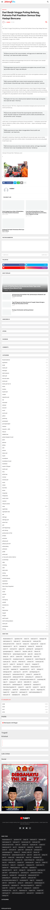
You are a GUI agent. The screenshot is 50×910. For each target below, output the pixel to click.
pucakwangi (25, 559)
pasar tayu (25, 522)
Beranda (4, 9)
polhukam (25, 549)
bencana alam (25, 378)
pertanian (25, 538)
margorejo (25, 493)
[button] (2, 2)
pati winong (25, 530)
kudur (25, 482)
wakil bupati (25, 618)
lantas (25, 490)
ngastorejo (25, 509)
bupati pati (25, 392)
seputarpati (25, 583)
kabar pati (25, 453)
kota (25, 471)
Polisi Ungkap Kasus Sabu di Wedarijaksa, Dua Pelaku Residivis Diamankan (13, 212)
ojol (25, 514)
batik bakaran (25, 373)
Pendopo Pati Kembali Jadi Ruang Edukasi (22, 310)
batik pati (25, 376)
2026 (25, 704)
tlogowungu (25, 610)
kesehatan (25, 463)
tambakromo (25, 605)
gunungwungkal (25, 423)
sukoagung (25, 599)
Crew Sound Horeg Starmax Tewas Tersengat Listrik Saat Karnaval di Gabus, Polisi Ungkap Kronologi (36, 213)
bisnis (25, 386)
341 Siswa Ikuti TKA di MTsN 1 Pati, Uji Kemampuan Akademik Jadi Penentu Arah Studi (28, 295)
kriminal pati (25, 479)
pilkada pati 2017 (25, 543)
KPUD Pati (25, 474)
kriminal (25, 477)
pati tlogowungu (25, 527)
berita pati (25, 381)
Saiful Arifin (25, 570)
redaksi (11, 188)
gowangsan (25, 421)
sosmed (25, 594)
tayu (25, 607)
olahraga (25, 517)
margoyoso (25, 495)
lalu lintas (25, 487)
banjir (25, 365)
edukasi (25, 405)
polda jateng (25, 546)
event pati (25, 413)
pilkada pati (25, 541)
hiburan (25, 432)
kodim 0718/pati (25, 466)
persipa (25, 535)
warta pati (25, 623)
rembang (25, 565)
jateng (25, 445)
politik (25, 551)
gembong (25, 418)
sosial (25, 591)
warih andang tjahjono (25, 621)
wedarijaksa (25, 626)
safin (25, 567)
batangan (25, 370)
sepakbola (25, 581)
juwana (25, 450)
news (25, 506)
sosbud (25, 589)
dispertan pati (25, 397)
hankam (25, 426)
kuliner (25, 485)
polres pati (25, 554)
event (25, 410)
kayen (25, 456)
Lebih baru (5, 254)
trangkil (25, 615)
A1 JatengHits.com (6, 699)
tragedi (25, 613)
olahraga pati (25, 519)
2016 (25, 712)
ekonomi (25, 408)
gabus (25, 416)
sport (25, 597)
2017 (25, 709)
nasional (25, 501)
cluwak (25, 394)
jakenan (25, 442)
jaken (25, 440)
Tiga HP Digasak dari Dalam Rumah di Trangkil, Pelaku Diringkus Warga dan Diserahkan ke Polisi (28, 303)
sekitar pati (25, 575)
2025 (25, 707)
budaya (25, 389)
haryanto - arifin (25, 429)
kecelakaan (25, 458)
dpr (25, 400)
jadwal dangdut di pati (25, 437)
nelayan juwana (25, 503)
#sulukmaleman (25, 360)
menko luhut (25, 498)
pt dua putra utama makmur (25, 557)
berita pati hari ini (25, 384)
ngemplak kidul (25, 511)
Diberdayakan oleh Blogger (10, 722)
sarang (25, 573)
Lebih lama (44, 254)
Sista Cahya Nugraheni (25, 586)
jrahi (25, 448)
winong (25, 629)
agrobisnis (25, 362)
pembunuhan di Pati (25, 533)
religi (25, 562)
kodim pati (25, 469)
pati (25, 525)
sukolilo (25, 602)
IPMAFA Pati (25, 434)
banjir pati (25, 368)
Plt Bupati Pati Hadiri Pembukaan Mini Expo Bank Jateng (13, 230)
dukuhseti (25, 402)
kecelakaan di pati (25, 461)
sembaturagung (25, 578)
